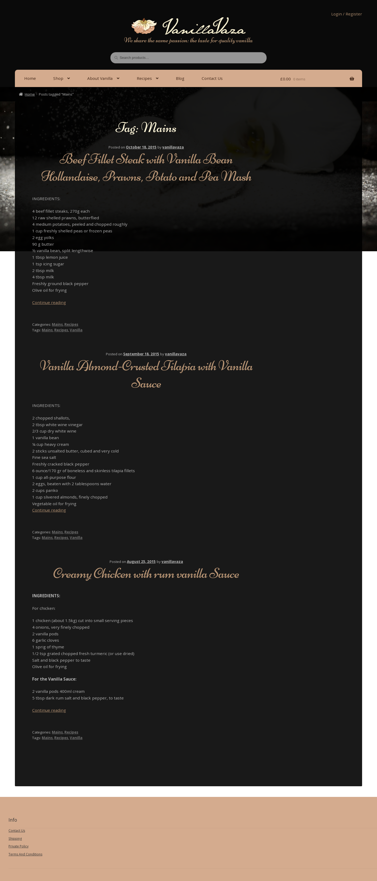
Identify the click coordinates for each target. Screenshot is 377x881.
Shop (58, 78)
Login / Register (346, 14)
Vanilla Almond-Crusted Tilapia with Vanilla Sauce (146, 374)
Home (30, 78)
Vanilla (76, 330)
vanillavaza (173, 147)
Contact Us (212, 78)
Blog (180, 78)
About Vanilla (100, 78)
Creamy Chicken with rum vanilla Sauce (146, 573)
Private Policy (18, 846)
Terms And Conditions (25, 854)
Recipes (144, 78)
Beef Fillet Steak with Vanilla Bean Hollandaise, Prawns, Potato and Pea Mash (146, 167)
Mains (57, 324)
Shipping (15, 838)
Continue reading (49, 302)
